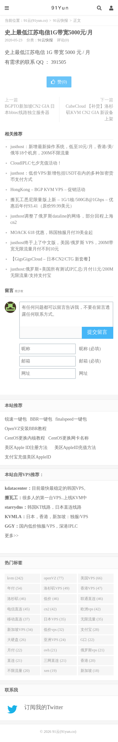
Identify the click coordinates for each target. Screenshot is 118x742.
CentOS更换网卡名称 (68, 438)
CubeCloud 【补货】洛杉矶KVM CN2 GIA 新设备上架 (89, 112)
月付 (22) (14, 650)
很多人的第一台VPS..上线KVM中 (46, 497)
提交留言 (97, 332)
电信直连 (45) (18, 609)
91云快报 (60, 20)
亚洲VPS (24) (54, 639)
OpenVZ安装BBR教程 (26, 428)
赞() (59, 82)
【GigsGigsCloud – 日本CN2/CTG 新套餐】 (51, 259)
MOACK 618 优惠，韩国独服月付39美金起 (51, 232)
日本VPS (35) (54, 619)
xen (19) (50, 670)
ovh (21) (50, 650)
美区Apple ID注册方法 (27, 447)
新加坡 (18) (90, 670)
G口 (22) (87, 639)
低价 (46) (51, 598)
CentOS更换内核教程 (25, 438)
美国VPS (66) (91, 578)
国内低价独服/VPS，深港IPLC (41, 526)
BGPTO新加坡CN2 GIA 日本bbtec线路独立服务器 (30, 109)
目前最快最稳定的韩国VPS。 (46, 488)
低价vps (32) (54, 629)
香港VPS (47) (91, 588)
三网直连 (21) (55, 660)
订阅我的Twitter (41, 707)
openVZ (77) (53, 578)
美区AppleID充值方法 (75, 447)
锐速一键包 (16, 419)
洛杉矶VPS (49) (56, 588)
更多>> (12, 535)
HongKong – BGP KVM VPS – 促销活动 (47, 189)
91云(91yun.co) (59, 8)
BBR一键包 (41, 419)
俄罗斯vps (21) (92, 650)
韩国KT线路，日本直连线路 (43, 507)
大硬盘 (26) (16, 639)
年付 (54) (14, 588)
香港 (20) (88, 660)
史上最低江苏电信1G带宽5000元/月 (49, 32)
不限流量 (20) (18, 670)
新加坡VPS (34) (20, 629)
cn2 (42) (50, 609)
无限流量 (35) (92, 619)
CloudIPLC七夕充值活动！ (36, 163)
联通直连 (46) (92, 598)
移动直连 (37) (18, 619)
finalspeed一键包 (71, 419)
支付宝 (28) (90, 629)
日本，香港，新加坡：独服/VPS (46, 516)
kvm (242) (15, 578)
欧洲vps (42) (91, 609)
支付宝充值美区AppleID (28, 457)
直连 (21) (14, 660)
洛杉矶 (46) (16, 598)
